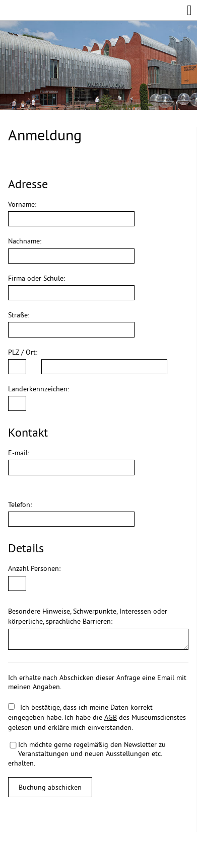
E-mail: (18, 452)
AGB (110, 717)
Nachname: (24, 240)
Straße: (18, 314)
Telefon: (20, 504)
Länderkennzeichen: (38, 388)
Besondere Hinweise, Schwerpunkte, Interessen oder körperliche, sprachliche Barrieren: (87, 616)
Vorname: (22, 204)
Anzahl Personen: (34, 568)
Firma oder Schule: (36, 278)
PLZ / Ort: (22, 352)
